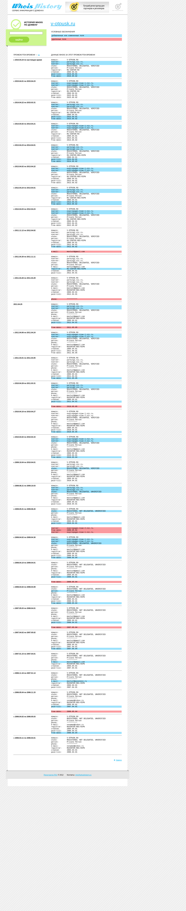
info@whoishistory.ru (83, 900)
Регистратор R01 (50, 900)
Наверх (118, 885)
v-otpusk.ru (63, 23)
